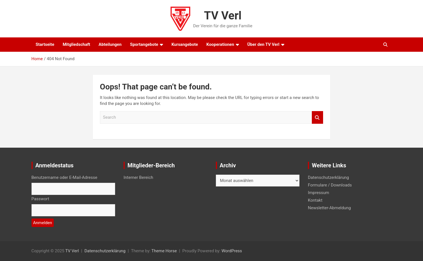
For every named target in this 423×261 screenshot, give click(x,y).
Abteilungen (110, 44)
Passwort (40, 198)
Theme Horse (164, 250)
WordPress (231, 250)
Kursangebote (184, 44)
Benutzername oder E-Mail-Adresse (64, 177)
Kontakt (315, 200)
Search (317, 117)
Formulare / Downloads (330, 185)
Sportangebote (144, 44)
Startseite (45, 44)
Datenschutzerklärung (328, 177)
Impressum (318, 192)
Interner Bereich (138, 177)
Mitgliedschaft (76, 44)
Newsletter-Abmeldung (329, 207)
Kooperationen (220, 44)
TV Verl (222, 15)
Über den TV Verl (263, 44)
